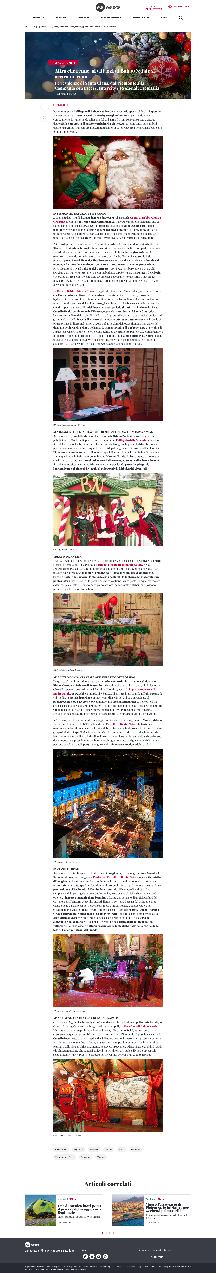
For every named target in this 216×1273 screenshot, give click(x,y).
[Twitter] (85, 1256)
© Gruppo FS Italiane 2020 (125, 1266)
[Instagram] (105, 1256)
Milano (108, 1149)
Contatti (151, 1256)
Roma (121, 1149)
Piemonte (135, 1149)
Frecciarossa (61, 1149)
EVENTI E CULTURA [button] (111, 17)
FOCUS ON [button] (38, 17)
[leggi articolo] (40, 1210)
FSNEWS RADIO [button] (141, 17)
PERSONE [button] (61, 17)
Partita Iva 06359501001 (43, 1269)
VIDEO (163, 17)
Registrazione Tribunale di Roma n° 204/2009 (43, 1266)
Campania (85, 1157)
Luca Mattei (61, 105)
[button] (102, 1233)
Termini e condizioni (158, 1266)
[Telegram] (91, 1256)
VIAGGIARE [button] (83, 17)
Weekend (94, 1149)
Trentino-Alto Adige (64, 1157)
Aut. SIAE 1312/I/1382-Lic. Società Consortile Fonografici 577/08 (88, 1266)
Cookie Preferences (78, 1269)
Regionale (78, 1149)
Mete (56, 26)
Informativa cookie (61, 1269)
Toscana (101, 1157)
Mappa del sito (143, 1266)
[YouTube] (98, 1256)
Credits (171, 1266)
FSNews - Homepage (31, 26)
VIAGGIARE (47, 26)
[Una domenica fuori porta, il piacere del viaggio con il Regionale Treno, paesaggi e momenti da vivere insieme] (81, 1211)
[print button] (45, 107)
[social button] (45, 117)
